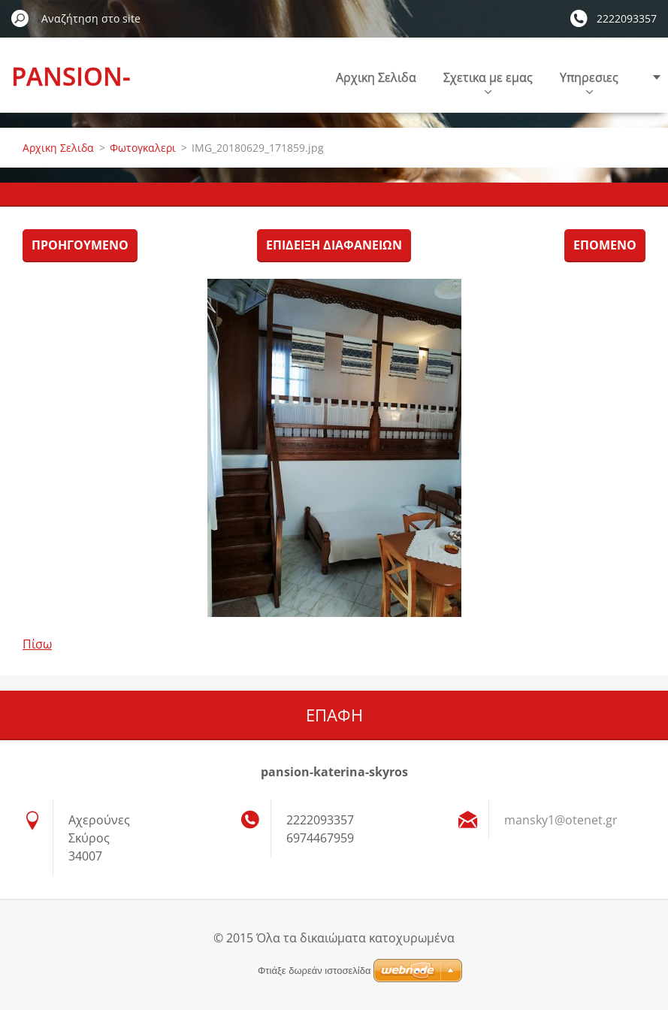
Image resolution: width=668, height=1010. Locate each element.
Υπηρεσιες (589, 81)
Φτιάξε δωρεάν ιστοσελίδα (314, 970)
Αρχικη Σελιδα (376, 77)
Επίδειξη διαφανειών (334, 245)
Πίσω (37, 644)
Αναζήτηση (20, 18)
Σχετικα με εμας (488, 81)
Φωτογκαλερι (143, 148)
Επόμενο (604, 245)
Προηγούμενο (80, 245)
